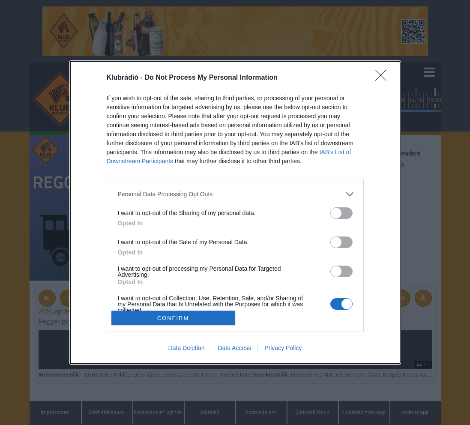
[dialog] (235, 212)
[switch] (341, 213)
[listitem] (235, 194)
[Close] (383, 78)
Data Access (234, 347)
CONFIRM (173, 317)
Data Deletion (186, 347)
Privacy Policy (283, 347)
